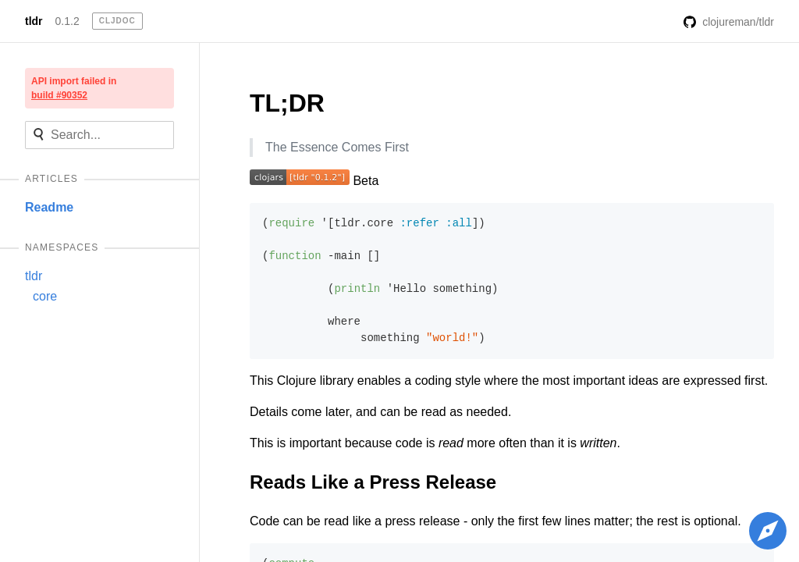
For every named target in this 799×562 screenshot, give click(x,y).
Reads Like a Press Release (373, 482)
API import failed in (73, 88)
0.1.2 (67, 21)
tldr (34, 21)
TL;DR (287, 103)
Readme (49, 207)
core (45, 296)
